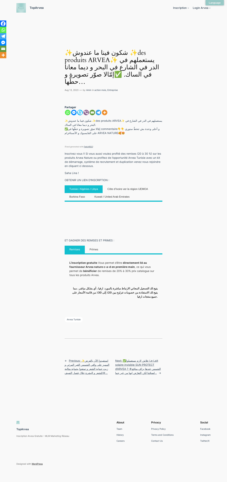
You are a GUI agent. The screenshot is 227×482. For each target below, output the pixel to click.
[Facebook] (3, 23)
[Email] (92, 112)
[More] (104, 112)
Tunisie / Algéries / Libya (83, 189)
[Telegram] (98, 112)
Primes (94, 249)
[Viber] (86, 112)
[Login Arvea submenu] (210, 8)
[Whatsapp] (67, 112)
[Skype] (80, 112)
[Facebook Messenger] (74, 112)
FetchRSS (88, 146)
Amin (88, 90)
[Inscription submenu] (188, 8)
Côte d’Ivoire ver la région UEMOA (127, 189)
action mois (100, 90)
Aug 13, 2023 (72, 90)
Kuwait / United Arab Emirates (112, 196)
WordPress (37, 463)
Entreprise (112, 90)
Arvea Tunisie (74, 319)
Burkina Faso (77, 196)
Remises (74, 249)
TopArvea (37, 8)
